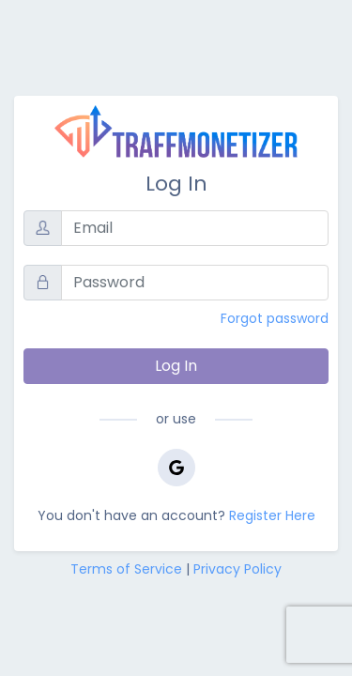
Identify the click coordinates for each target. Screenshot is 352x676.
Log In (176, 365)
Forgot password (275, 318)
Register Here (272, 515)
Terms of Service (126, 569)
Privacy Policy (237, 569)
